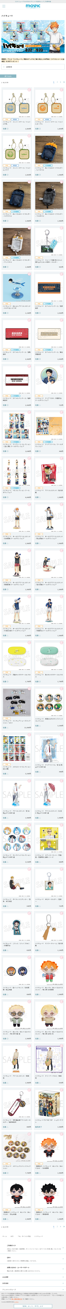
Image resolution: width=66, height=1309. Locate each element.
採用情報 (5, 1283)
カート (62, 6)
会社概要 (5, 1277)
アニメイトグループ (9, 1290)
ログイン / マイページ (56, 6)
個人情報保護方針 (16, 1299)
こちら (16, 1302)
